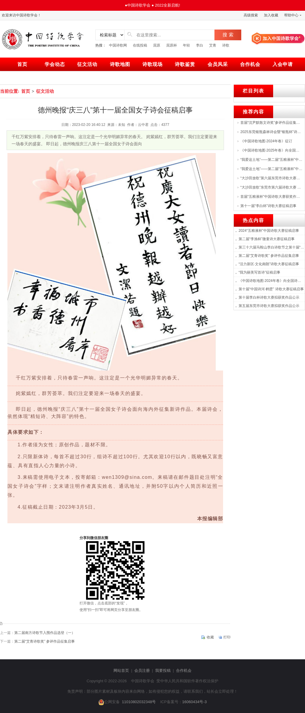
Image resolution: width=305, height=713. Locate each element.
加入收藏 (271, 15)
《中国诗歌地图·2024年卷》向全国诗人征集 (272, 281)
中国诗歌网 (118, 45)
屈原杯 (171, 45)
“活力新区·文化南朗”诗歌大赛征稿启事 (269, 264)
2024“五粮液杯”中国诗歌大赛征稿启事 (269, 231)
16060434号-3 (194, 702)
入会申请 (283, 64)
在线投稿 (140, 45)
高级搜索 (251, 15)
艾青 (212, 45)
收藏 (210, 637)
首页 (22, 64)
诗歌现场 (152, 64)
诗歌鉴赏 (185, 64)
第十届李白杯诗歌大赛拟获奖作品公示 (269, 297)
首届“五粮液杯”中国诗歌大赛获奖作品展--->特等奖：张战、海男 (271, 197)
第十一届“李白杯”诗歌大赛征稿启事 (268, 206)
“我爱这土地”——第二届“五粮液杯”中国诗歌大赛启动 (271, 169)
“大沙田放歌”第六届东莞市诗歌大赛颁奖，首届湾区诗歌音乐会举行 (271, 178)
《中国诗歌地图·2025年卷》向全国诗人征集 (271, 150)
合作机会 (250, 64)
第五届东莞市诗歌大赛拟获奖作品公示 (269, 306)
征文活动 (87, 64)
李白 (199, 45)
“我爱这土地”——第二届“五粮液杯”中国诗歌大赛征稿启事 (271, 160)
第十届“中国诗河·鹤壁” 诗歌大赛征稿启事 (271, 289)
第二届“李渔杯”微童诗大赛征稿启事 (267, 239)
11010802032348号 (139, 702)
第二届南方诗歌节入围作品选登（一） (44, 633)
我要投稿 (163, 670)
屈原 (156, 45)
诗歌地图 (120, 64)
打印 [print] (227, 637)
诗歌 (225, 45)
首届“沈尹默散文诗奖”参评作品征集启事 (271, 123)
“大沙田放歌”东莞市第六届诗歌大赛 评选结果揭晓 (271, 187)
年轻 (186, 45)
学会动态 (55, 64)
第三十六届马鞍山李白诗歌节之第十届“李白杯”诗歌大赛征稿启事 (272, 247)
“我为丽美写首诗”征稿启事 (259, 272)
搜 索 (227, 34)
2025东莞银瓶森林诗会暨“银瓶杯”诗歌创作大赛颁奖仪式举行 (271, 132)
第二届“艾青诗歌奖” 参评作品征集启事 (44, 641)
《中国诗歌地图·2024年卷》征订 (266, 141)
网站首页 (121, 670)
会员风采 (218, 64)
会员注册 (142, 670)
